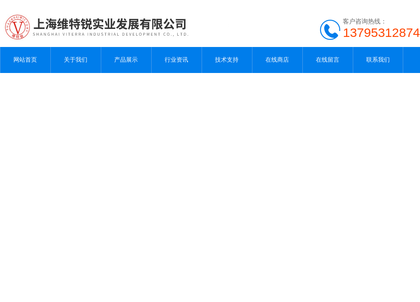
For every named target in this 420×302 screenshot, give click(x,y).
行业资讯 (176, 60)
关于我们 (75, 60)
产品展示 (126, 60)
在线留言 (327, 60)
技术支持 (227, 60)
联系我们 (378, 60)
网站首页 (25, 60)
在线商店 (277, 60)
